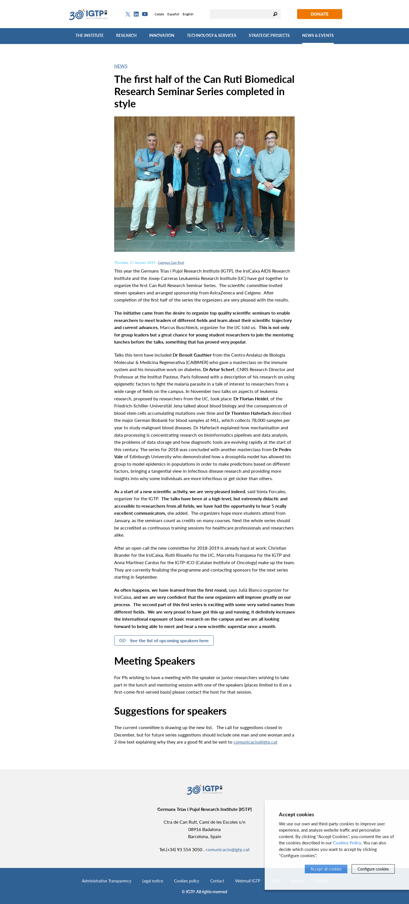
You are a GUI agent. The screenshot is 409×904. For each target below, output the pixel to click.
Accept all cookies (326, 869)
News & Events (318, 35)
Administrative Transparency (106, 880)
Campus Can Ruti (171, 262)
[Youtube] (145, 14)
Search (275, 14)
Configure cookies (373, 869)
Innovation (161, 35)
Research (126, 35)
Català (159, 14)
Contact (217, 880)
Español (173, 14)
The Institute (90, 35)
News (121, 65)
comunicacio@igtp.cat (255, 741)
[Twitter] (128, 14)
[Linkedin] (136, 14)
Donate (320, 13)
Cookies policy (186, 880)
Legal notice (152, 880)
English (188, 14)
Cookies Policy (347, 842)
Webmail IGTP (247, 880)
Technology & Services (211, 35)
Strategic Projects (269, 35)
